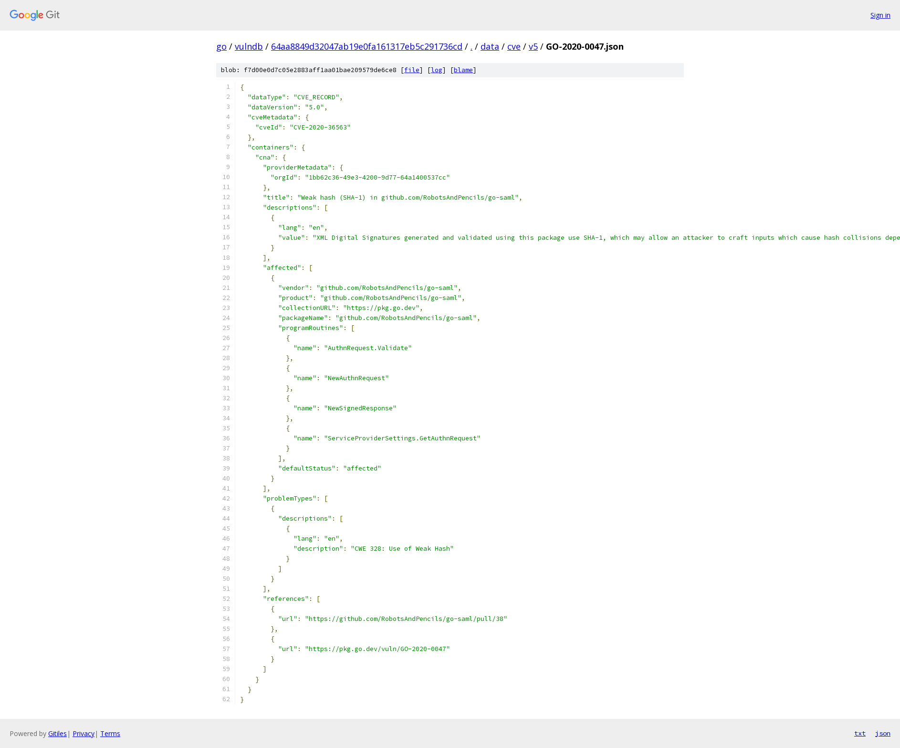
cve (514, 46)
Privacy (83, 733)
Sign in (880, 15)
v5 (533, 46)
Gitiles (57, 733)
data (490, 46)
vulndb (249, 46)
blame (463, 70)
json (882, 733)
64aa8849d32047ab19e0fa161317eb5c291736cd (366, 46)
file (411, 70)
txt (860, 733)
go (221, 46)
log (436, 70)
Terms (110, 733)
